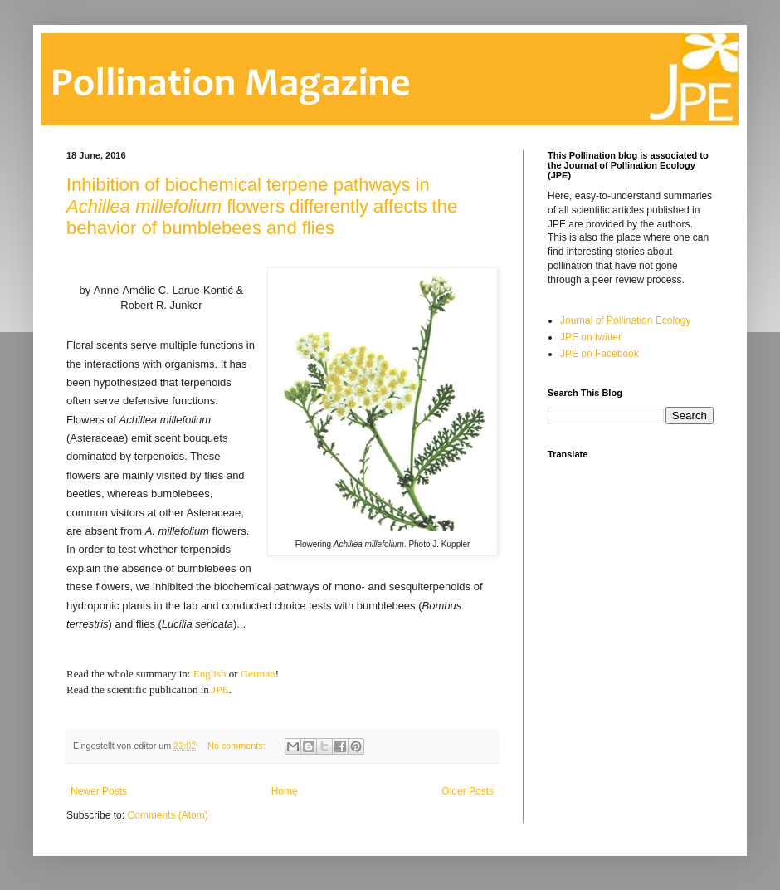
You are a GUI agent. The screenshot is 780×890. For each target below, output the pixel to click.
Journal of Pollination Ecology (625, 320)
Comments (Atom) (167, 815)
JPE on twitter (591, 337)
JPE (220, 689)
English (210, 674)
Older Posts (467, 791)
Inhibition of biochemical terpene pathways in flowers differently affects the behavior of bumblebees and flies (261, 206)
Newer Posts (99, 791)
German (258, 674)
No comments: (237, 746)
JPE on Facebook (599, 353)
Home (284, 791)
